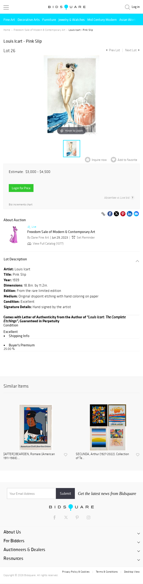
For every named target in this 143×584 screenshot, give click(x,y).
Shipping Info (19, 335)
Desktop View (132, 571)
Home (6, 30)
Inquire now (99, 160)
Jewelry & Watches (71, 19)
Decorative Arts (29, 19)
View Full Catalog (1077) (45, 244)
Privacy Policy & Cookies (75, 571)
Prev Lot (112, 50)
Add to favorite (127, 160)
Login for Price (21, 188)
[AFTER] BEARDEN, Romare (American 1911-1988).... (29, 456)
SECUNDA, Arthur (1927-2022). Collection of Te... (102, 456)
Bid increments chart (20, 204)
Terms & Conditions (107, 571)
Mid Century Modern (102, 19)
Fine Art (9, 19)
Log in (136, 7)
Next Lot (132, 50)
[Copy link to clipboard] (103, 214)
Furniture (49, 19)
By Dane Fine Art (38, 237)
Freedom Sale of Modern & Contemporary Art (39, 30)
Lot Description (15, 259)
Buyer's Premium (22, 345)
